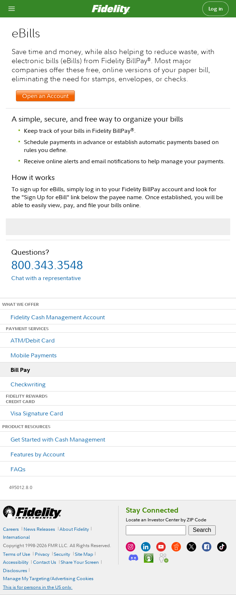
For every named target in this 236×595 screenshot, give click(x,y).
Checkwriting (28, 384)
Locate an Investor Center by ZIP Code (166, 519)
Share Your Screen (80, 562)
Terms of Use (16, 554)
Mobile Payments (34, 355)
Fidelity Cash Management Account (58, 317)
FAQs (18, 469)
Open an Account (45, 96)
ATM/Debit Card (33, 340)
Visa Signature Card (37, 413)
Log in (215, 8)
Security (62, 554)
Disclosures (15, 570)
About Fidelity (74, 529)
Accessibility (15, 562)
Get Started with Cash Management (58, 439)
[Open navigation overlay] (11, 8)
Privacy (42, 554)
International (16, 537)
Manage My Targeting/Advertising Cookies (48, 578)
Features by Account (38, 454)
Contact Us (44, 562)
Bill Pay (20, 369)
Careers (11, 529)
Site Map (84, 554)
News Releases (39, 529)
